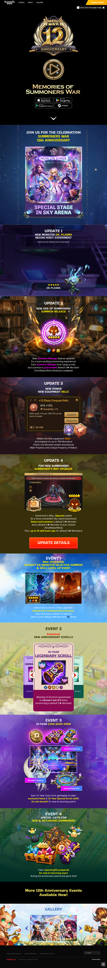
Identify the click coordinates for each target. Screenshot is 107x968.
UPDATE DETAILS (54, 543)
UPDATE (21, 2)
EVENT (30, 2)
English (89, 952)
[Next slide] (75, 675)
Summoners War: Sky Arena (14, 953)
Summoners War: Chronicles (47, 953)
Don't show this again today (91, 8)
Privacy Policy (96, 959)
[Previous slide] (32, 675)
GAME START (97, 2)
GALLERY (39, 2)
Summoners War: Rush (30, 953)
